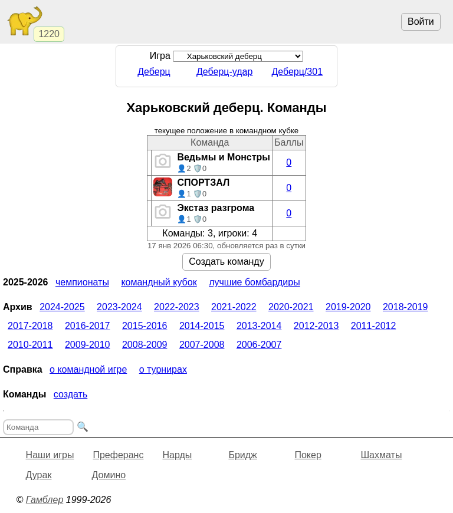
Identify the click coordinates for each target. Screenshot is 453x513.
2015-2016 (145, 326)
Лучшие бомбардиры (254, 282)
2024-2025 (62, 307)
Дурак (39, 475)
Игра (227, 56)
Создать (70, 394)
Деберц (153, 72)
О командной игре (88, 369)
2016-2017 (87, 326)
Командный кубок (158, 282)
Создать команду (226, 261)
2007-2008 (202, 345)
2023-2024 (119, 307)
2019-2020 (348, 307)
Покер (307, 455)
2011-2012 (373, 326)
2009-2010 (87, 345)
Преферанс (118, 455)
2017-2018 (30, 326)
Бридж (242, 455)
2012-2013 (316, 326)
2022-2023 (176, 307)
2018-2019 (405, 307)
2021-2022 (234, 307)
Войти (421, 22)
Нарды (177, 455)
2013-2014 (259, 326)
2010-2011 (30, 345)
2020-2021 (291, 307)
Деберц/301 (297, 72)
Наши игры (50, 455)
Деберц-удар (224, 72)
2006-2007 (259, 345)
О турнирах (163, 369)
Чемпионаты (82, 282)
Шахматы (381, 455)
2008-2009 (145, 345)
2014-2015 (202, 326)
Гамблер (45, 500)
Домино (109, 475)
